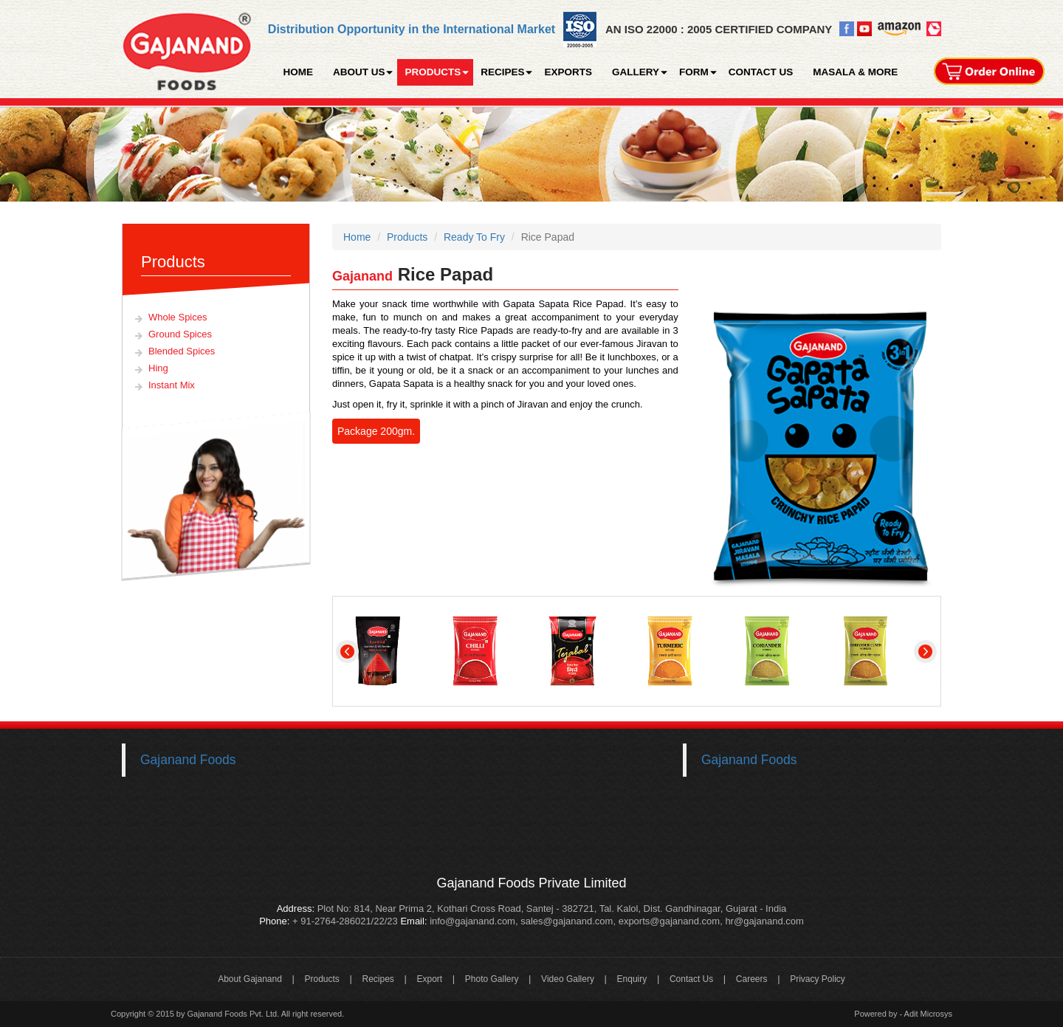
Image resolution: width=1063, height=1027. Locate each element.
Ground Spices (180, 334)
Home (357, 237)
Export (429, 979)
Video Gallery (567, 979)
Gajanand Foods (187, 759)
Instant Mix (171, 385)
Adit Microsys (928, 1013)
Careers (752, 979)
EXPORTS (568, 72)
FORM (694, 72)
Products (407, 237)
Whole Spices (177, 317)
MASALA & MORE (855, 72)
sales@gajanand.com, (568, 921)
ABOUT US (359, 72)
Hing (158, 368)
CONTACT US (761, 72)
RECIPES (502, 72)
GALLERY (635, 72)
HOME (298, 72)
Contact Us (691, 979)
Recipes (377, 979)
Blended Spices (181, 351)
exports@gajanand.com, (671, 921)
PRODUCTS (433, 72)
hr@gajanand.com (764, 921)
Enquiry (632, 979)
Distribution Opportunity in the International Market (411, 29)
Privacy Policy (817, 979)
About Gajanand (250, 979)
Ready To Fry (474, 237)
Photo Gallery (492, 979)
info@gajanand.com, (472, 921)
